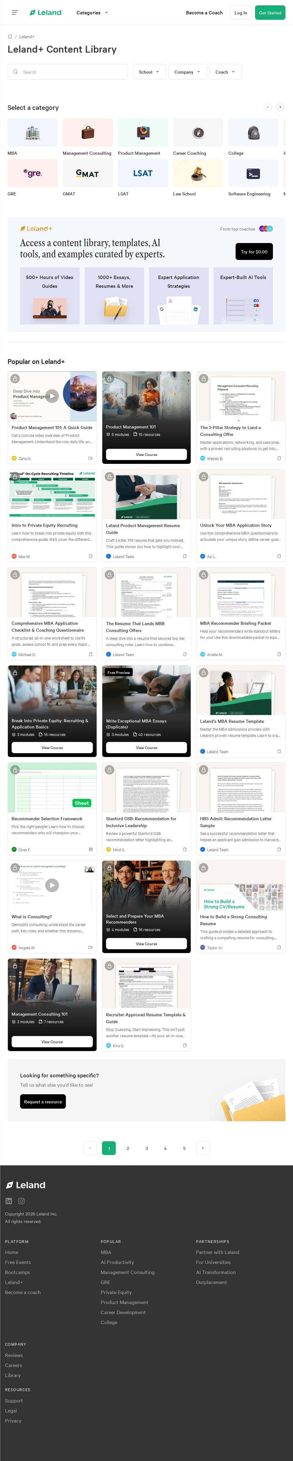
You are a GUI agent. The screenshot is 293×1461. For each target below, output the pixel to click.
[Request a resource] (43, 1101)
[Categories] (93, 12)
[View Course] (146, 454)
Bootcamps (17, 1271)
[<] (268, 107)
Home (11, 1251)
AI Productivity (117, 1261)
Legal (11, 1410)
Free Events (18, 1261)
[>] (280, 107)
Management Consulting (128, 1271)
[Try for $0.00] (254, 251)
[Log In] (241, 12)
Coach (226, 72)
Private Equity (116, 1291)
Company (187, 72)
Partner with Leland (217, 1251)
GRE (105, 1281)
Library (13, 1374)
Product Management (124, 1301)
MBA (106, 1251)
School (149, 72)
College (109, 1322)
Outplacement (211, 1281)
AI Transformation (216, 1271)
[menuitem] (204, 12)
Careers (13, 1364)
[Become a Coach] (204, 12)
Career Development (123, 1311)
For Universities (213, 1261)
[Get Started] (270, 12)
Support (14, 1400)
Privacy (13, 1420)
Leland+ (14, 1281)
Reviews (14, 1354)
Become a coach (23, 1291)
